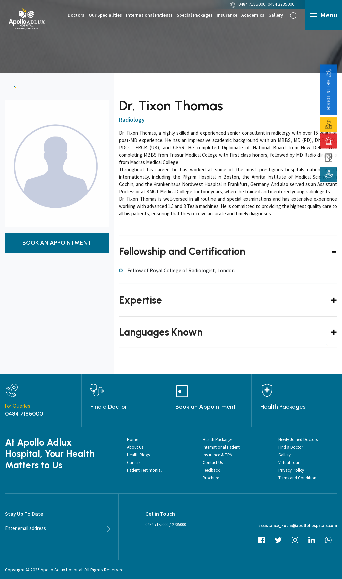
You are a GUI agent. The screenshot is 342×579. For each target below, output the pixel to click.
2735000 (179, 524)
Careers (133, 462)
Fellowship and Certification (182, 259)
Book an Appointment (205, 407)
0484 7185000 (251, 4)
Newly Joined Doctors (298, 439)
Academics (252, 15)
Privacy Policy (291, 470)
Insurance (227, 15)
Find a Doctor (108, 407)
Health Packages (282, 407)
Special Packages (195, 15)
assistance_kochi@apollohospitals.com (297, 525)
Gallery (275, 15)
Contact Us (213, 462)
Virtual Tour (288, 462)
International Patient (221, 447)
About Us (135, 447)
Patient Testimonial (144, 470)
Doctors (76, 15)
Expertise (140, 308)
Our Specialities (105, 15)
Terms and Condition (297, 478)
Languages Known (161, 340)
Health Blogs (138, 455)
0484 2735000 (281, 4)
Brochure (211, 478)
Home (132, 439)
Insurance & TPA (217, 455)
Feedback (211, 470)
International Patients (149, 15)
